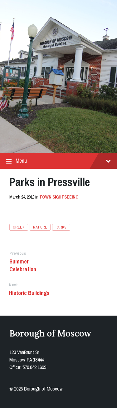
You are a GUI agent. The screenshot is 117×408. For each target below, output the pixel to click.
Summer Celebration (22, 265)
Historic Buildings (29, 293)
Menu (58, 161)
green (19, 227)
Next (13, 285)
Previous (17, 253)
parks (61, 227)
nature (40, 227)
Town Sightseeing (58, 197)
